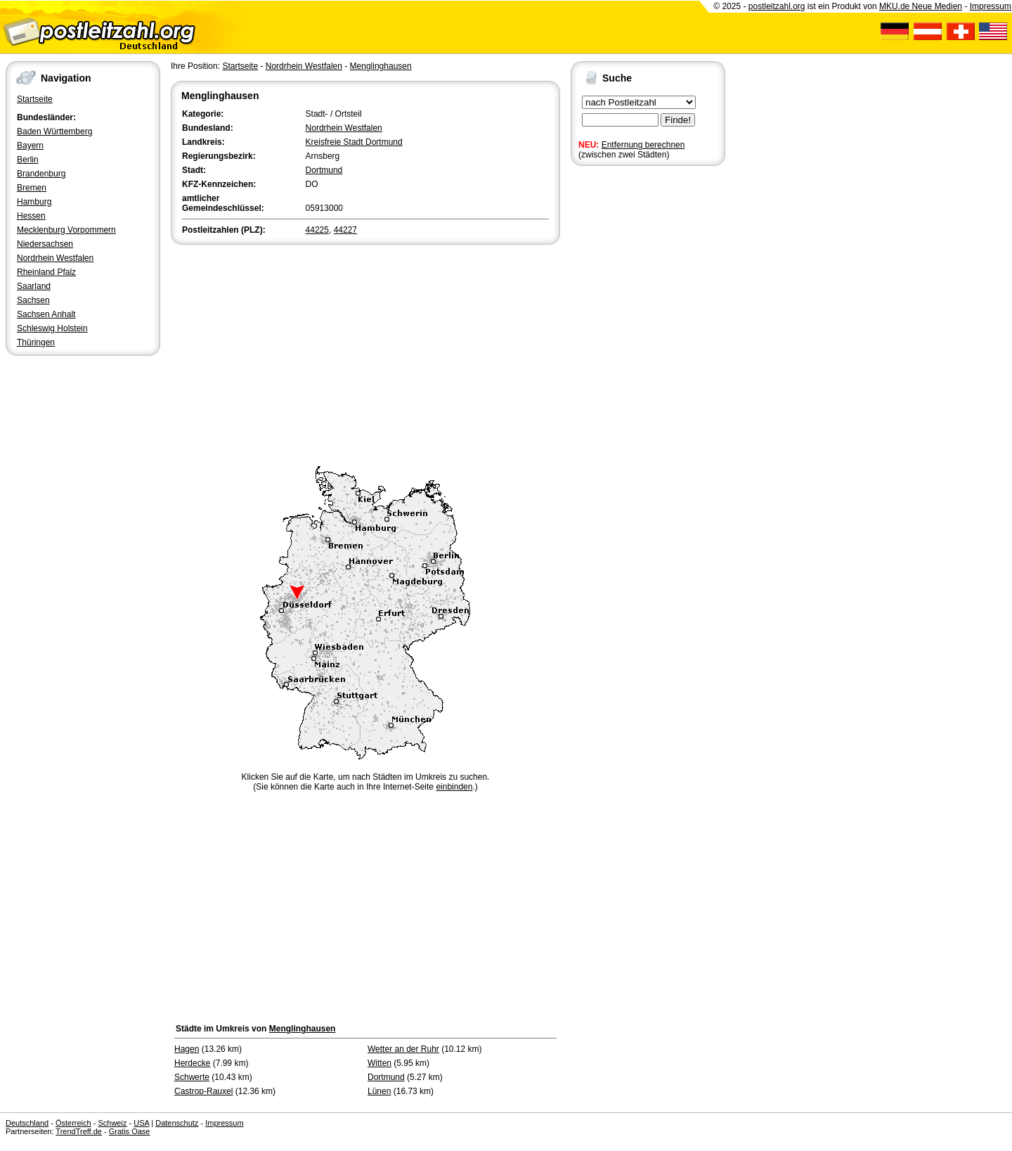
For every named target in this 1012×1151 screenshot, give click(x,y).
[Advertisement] (365, 353)
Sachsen (33, 300)
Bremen (31, 188)
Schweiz (112, 1123)
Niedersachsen (45, 244)
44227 (345, 230)
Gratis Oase (129, 1131)
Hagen (186, 1049)
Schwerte (191, 1077)
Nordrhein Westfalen (55, 258)
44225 (317, 230)
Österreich (73, 1123)
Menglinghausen (381, 66)
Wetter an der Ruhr (403, 1049)
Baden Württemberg (54, 131)
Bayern (30, 145)
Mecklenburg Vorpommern (66, 230)
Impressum (990, 6)
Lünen (379, 1091)
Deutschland (27, 1123)
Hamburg (34, 202)
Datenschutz (176, 1123)
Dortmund (324, 170)
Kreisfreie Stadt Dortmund (354, 142)
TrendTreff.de (79, 1131)
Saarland (34, 286)
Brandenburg (41, 174)
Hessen (31, 216)
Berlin (28, 160)
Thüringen (36, 342)
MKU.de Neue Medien (920, 6)
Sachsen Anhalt (46, 314)
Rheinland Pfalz (46, 272)
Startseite (35, 99)
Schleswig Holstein (52, 328)
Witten (379, 1063)
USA (141, 1123)
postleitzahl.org (776, 6)
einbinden (454, 787)
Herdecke (192, 1063)
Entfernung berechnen (643, 145)
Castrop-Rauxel (203, 1091)
